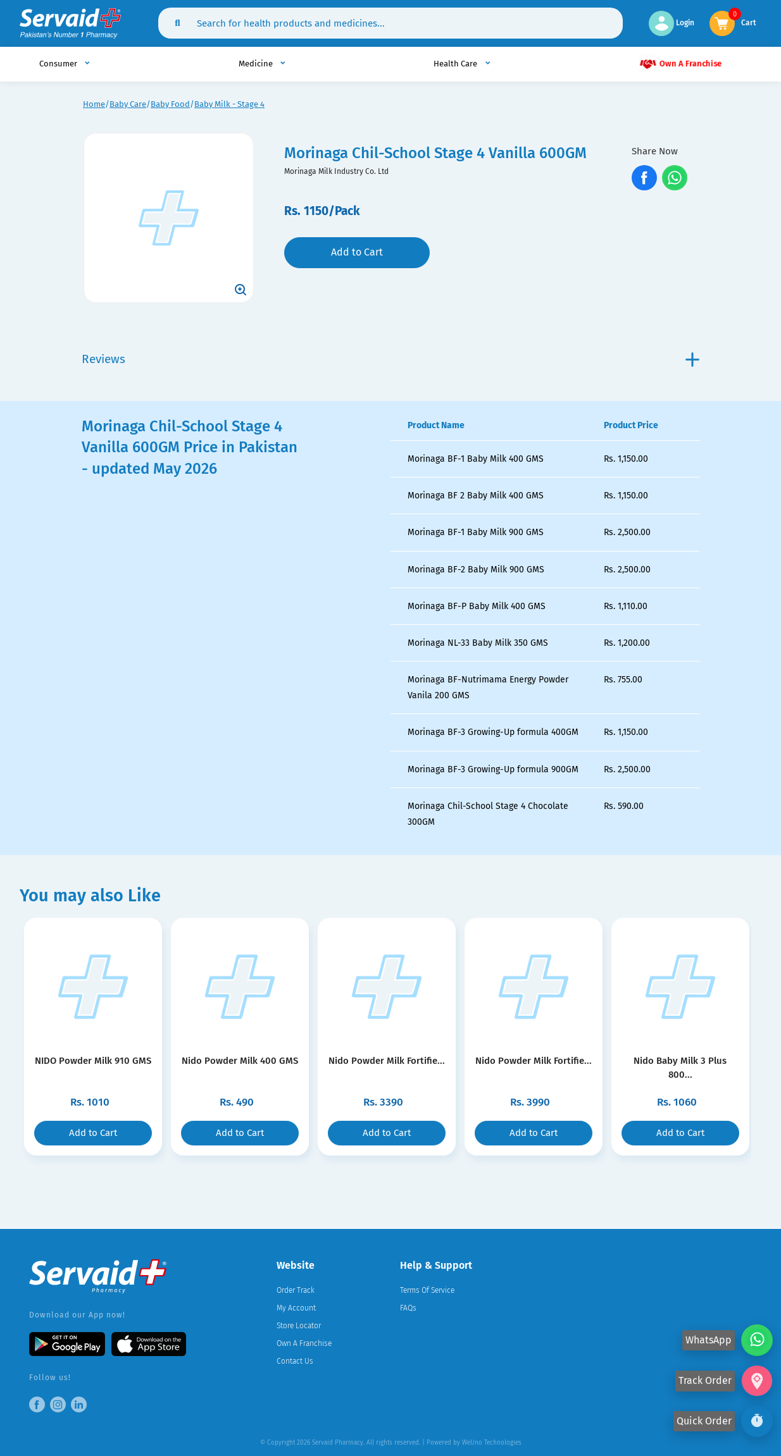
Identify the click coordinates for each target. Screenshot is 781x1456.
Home (94, 104)
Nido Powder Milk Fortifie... (386, 1060)
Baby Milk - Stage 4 (229, 104)
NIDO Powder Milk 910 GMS (93, 1060)
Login (671, 22)
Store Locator (299, 1325)
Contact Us (295, 1361)
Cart (748, 21)
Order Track (296, 1290)
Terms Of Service (427, 1290)
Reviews (391, 359)
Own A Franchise (680, 62)
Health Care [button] (456, 63)
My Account (296, 1308)
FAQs (408, 1308)
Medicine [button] (257, 63)
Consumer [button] (59, 63)
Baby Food (170, 104)
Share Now (655, 151)
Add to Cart (357, 252)
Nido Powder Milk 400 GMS (239, 1060)
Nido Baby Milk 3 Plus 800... (680, 1060)
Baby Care (127, 104)
